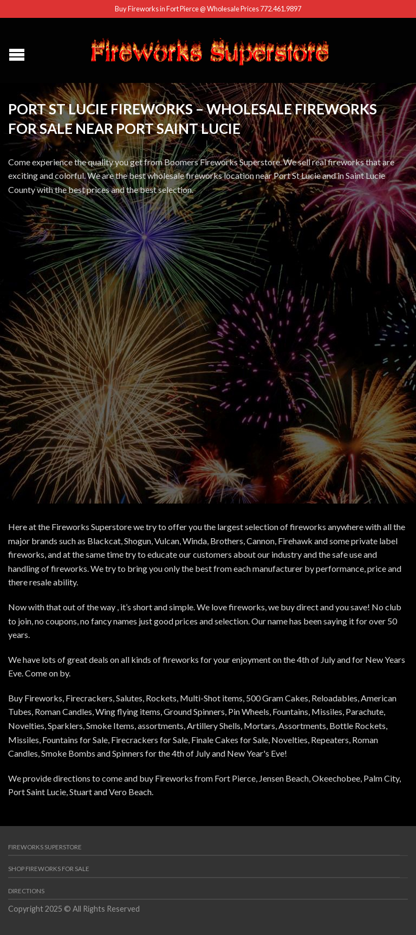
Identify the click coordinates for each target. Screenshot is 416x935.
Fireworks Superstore (45, 846)
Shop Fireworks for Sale (48, 868)
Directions (26, 890)
